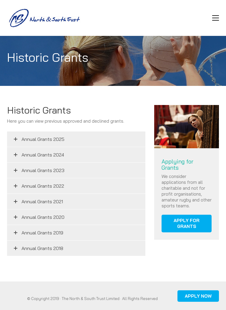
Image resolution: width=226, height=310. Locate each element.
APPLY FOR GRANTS (187, 223)
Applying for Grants (177, 164)
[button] (215, 18)
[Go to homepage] (44, 18)
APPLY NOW (198, 296)
